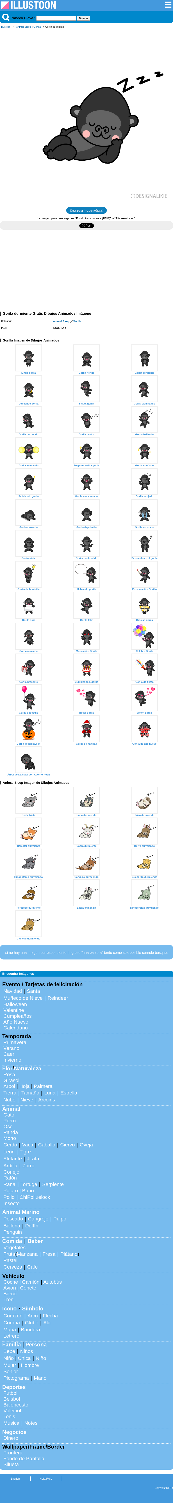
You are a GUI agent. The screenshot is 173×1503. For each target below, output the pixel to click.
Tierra (9, 1093)
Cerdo (10, 1145)
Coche (10, 1282)
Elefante (12, 1159)
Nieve (26, 1100)
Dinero (10, 1438)
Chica (24, 1358)
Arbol (9, 1086)
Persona (36, 1344)
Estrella (68, 1093)
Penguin (12, 1232)
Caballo (46, 1145)
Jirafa (33, 1159)
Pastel (10, 1260)
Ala (46, 1323)
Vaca (27, 1145)
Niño (8, 1358)
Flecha (50, 1316)
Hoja (24, 1086)
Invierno (12, 1060)
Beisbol (11, 1399)
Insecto (11, 1203)
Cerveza (12, 1267)
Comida (12, 1241)
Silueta (11, 1464)
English (15, 1478)
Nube (9, 1100)
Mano (40, 1378)
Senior (10, 1371)
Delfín (32, 1226)
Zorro (28, 1165)
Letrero (11, 1336)
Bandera (30, 1329)
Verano (11, 1048)
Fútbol (10, 1393)
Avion (9, 1288)
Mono (9, 1138)
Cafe (32, 1267)
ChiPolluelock (35, 1197)
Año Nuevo (15, 1022)
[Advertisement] (86, 272)
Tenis (9, 1416)
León (9, 1152)
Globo (31, 1323)
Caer (8, 1054)
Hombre (30, 1365)
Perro (9, 1120)
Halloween (15, 1004)
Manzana (27, 1254)
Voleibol (12, 1410)
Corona (11, 1323)
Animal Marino (20, 1212)
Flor (7, 1068)
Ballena (11, 1226)
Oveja (86, 1145)
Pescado (13, 1219)
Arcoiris (46, 1100)
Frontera (13, 1453)
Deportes (14, 1387)
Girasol (11, 1080)
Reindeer (58, 998)
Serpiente (53, 1184)
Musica (11, 1423)
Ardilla (10, 1165)
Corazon (13, 1316)
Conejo (11, 1172)
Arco (32, 1316)
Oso (8, 1126)
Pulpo (59, 1219)
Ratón (10, 1178)
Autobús (52, 1282)
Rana (9, 1184)
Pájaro (10, 1190)
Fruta (9, 1254)
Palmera (43, 1086)
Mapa (9, 1329)
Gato (8, 1115)
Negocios (14, 1432)
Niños (26, 1351)
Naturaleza (27, 1068)
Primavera (14, 1042)
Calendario (15, 1028)
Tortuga (28, 1184)
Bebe (9, 1351)
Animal (11, 1109)
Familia (11, 1344)
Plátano (68, 1254)
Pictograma (16, 1378)
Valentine (13, 1010)
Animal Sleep (23, 26)
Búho (28, 1190)
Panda (10, 1132)
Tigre (25, 1152)
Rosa (9, 1074)
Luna (49, 1093)
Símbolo (32, 1308)
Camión (30, 1282)
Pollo (9, 1197)
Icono (9, 1308)
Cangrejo (38, 1219)
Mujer (9, 1365)
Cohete (28, 1288)
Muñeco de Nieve (23, 998)
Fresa (49, 1254)
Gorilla (37, 26)
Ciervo (67, 1145)
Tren (8, 1299)
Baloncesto (15, 1405)
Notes (31, 1423)
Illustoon (6, 26)
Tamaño (30, 1093)
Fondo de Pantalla (23, 1458)
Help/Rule (45, 1478)
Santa (33, 991)
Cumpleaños (17, 1016)
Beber (35, 1241)
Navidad (12, 991)
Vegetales (14, 1247)
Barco (10, 1293)
